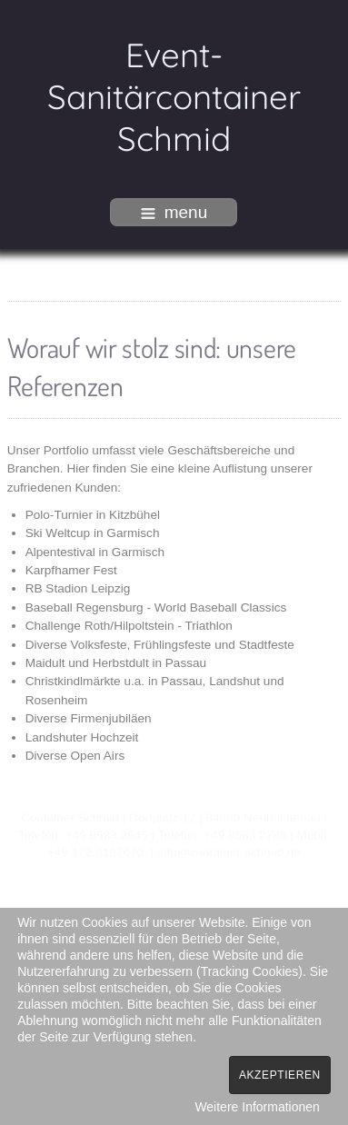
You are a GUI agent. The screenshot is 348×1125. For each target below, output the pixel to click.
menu (174, 212)
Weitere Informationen (256, 1107)
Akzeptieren (280, 1075)
